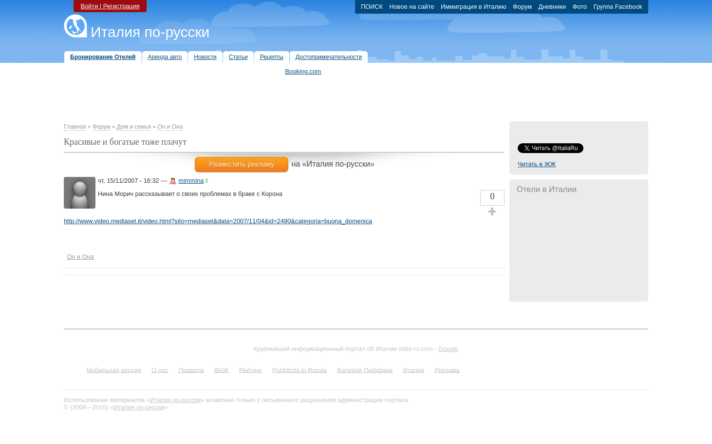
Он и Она (170, 126)
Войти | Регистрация (109, 6)
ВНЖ (221, 369)
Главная (75, 126)
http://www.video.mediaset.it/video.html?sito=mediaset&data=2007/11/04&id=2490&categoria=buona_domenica (218, 221)
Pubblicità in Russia (299, 369)
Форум (101, 126)
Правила (191, 369)
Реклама (446, 369)
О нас (159, 369)
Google (448, 348)
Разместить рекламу (241, 164)
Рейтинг (250, 369)
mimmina (191, 180)
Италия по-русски (150, 32)
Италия (413, 369)
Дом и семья (134, 126)
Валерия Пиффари (365, 369)
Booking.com (303, 71)
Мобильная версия (113, 369)
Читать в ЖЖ (537, 164)
